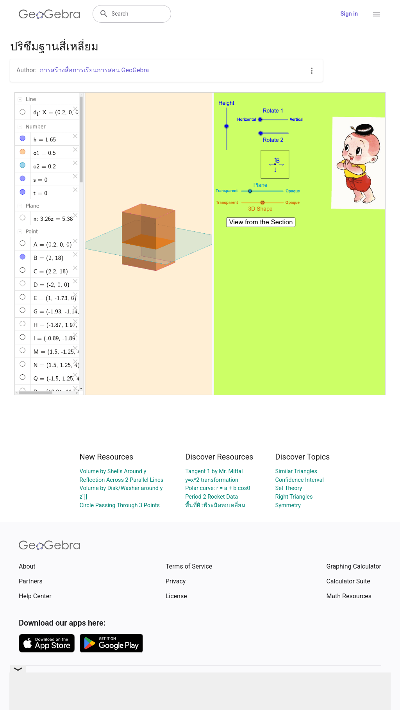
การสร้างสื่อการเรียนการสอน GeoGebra (94, 70)
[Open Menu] (376, 14)
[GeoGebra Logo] (49, 14)
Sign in (349, 14)
